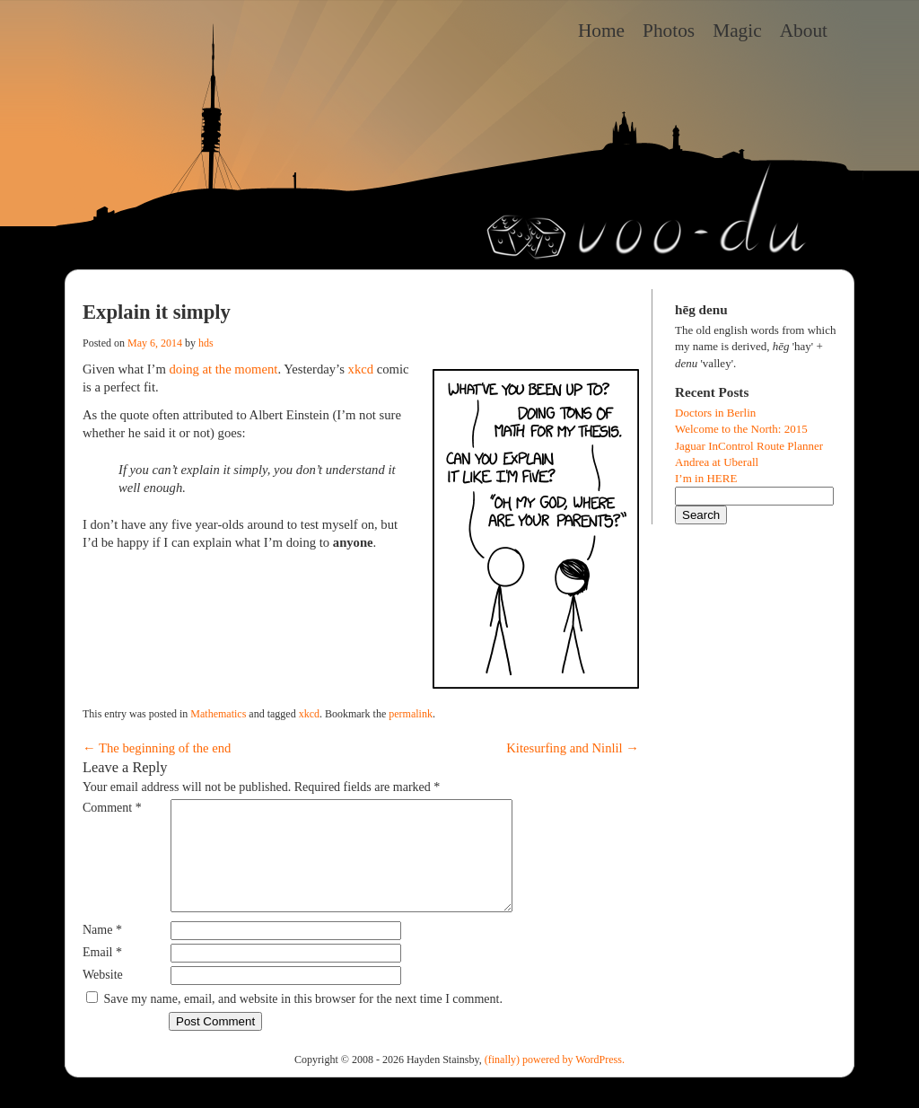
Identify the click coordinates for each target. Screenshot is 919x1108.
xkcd (361, 369)
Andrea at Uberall (716, 462)
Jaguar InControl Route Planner (749, 446)
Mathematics (218, 714)
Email (102, 973)
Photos (669, 30)
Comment (112, 807)
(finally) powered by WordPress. (555, 1081)
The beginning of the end (157, 748)
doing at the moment (223, 369)
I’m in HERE (706, 478)
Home (601, 30)
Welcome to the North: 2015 (741, 428)
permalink (411, 714)
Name (102, 951)
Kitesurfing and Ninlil (572, 748)
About (803, 30)
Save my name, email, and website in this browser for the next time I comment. (303, 1020)
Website (103, 996)
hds (206, 343)
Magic (737, 30)
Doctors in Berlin (715, 412)
